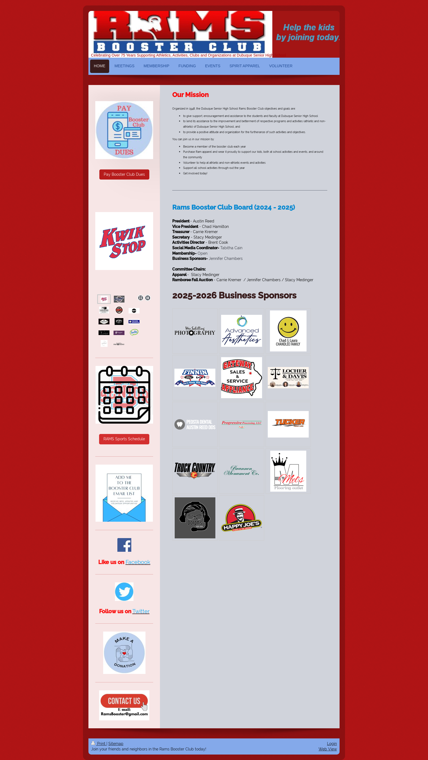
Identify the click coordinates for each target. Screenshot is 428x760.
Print (98, 743)
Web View (328, 749)
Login (332, 743)
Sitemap (115, 743)
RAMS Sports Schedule (124, 439)
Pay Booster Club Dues (124, 174)
